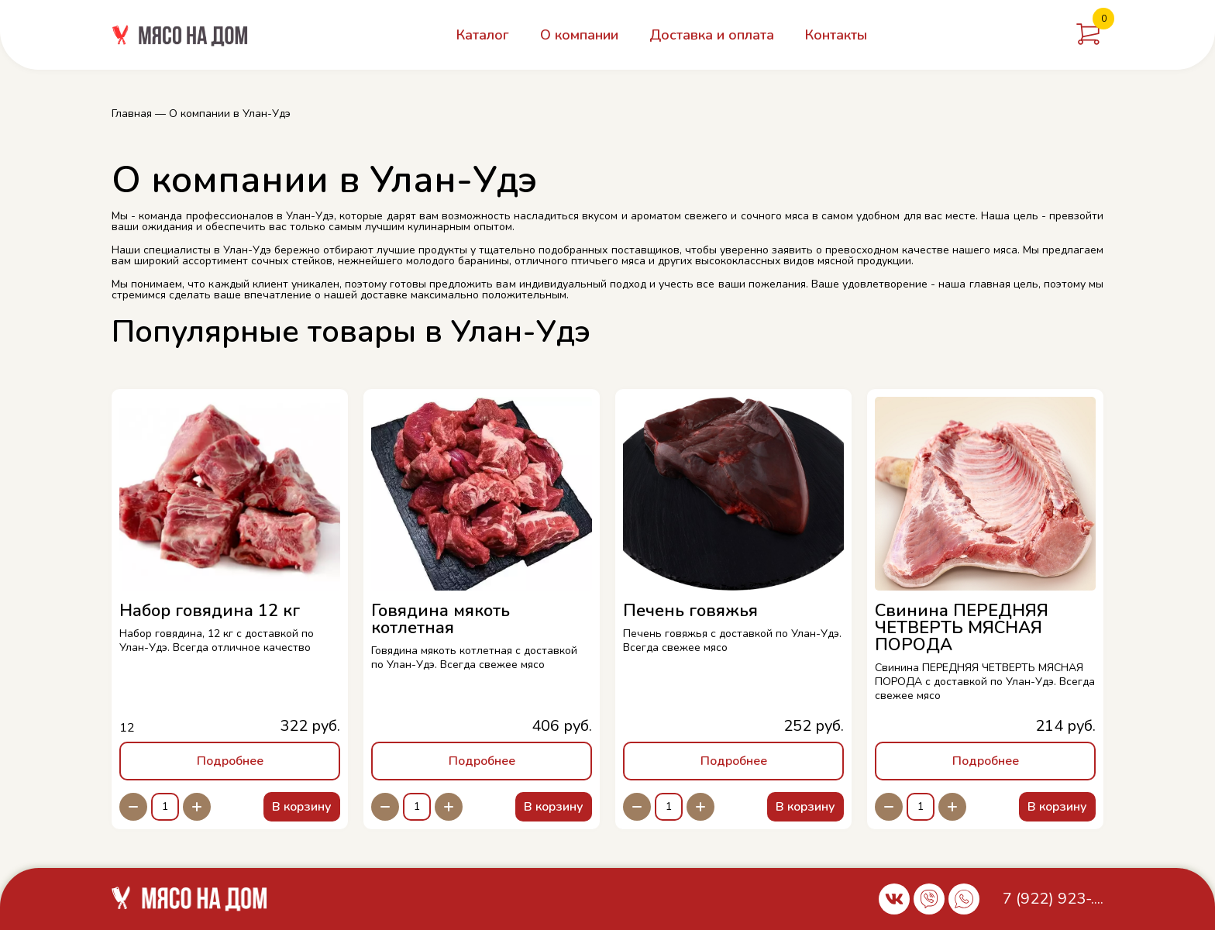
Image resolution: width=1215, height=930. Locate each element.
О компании (579, 35)
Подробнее (230, 761)
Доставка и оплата (711, 35)
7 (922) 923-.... (1053, 898)
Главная (132, 113)
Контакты (836, 35)
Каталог (482, 35)
